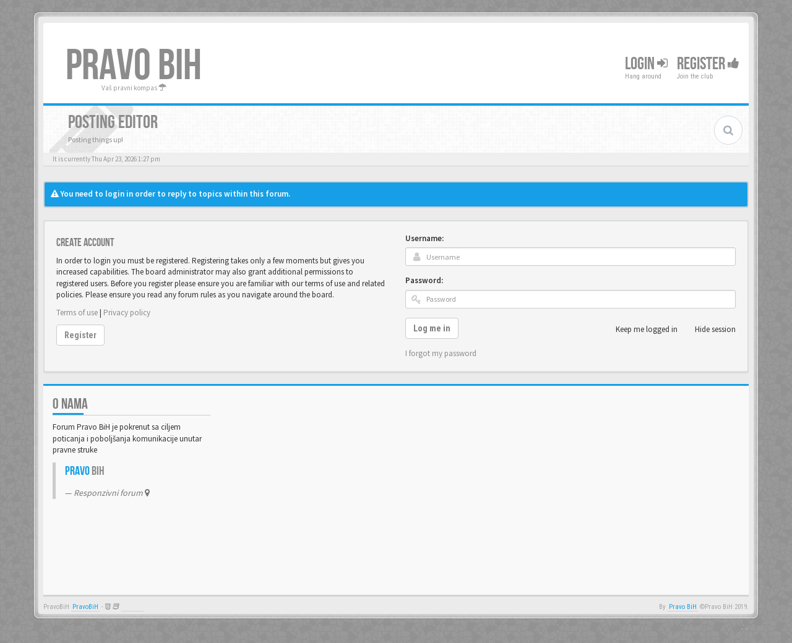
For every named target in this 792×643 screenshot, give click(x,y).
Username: (424, 238)
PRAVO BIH (134, 66)
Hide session (708, 329)
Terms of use (77, 312)
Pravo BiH (683, 607)
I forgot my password (440, 353)
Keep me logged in (640, 329)
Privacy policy (126, 312)
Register (708, 64)
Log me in (431, 328)
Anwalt (133, 607)
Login (646, 64)
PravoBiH (85, 607)
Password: (424, 280)
